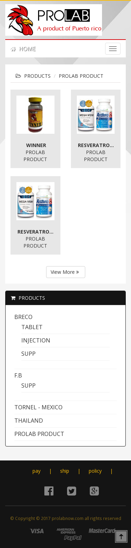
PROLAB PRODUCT (81, 75)
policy (95, 470)
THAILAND (28, 420)
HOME (23, 49)
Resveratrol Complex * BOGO (97, 145)
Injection (35, 340)
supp (28, 354)
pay (36, 470)
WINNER (36, 145)
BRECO (23, 317)
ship (64, 470)
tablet (32, 327)
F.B (18, 375)
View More (65, 272)
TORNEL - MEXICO (38, 407)
